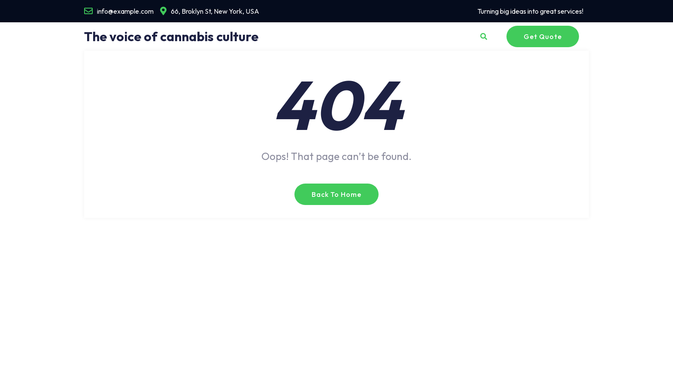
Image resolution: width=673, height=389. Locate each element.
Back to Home (336, 194)
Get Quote (543, 36)
